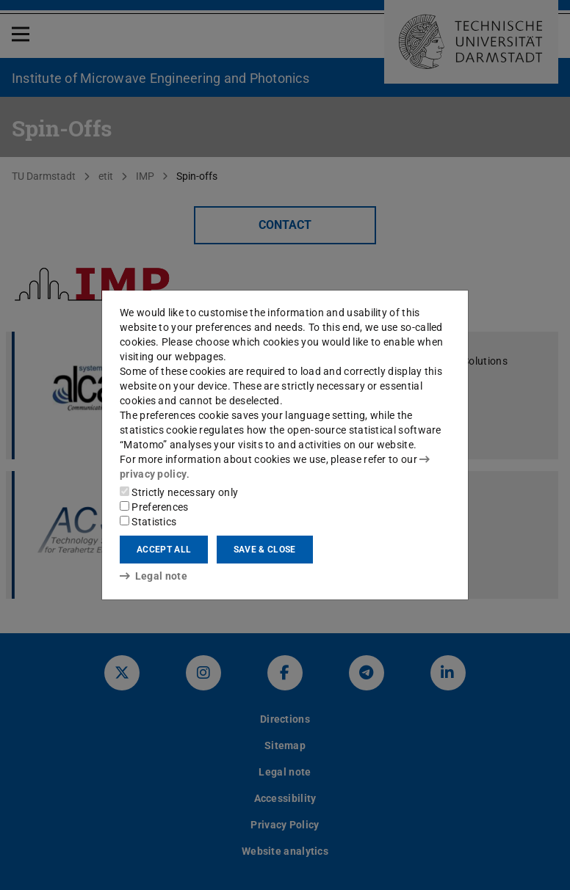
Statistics (148, 522)
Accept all (164, 549)
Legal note (153, 576)
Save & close (265, 549)
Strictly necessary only (179, 492)
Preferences (154, 507)
